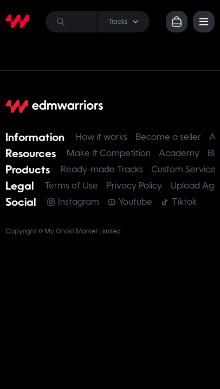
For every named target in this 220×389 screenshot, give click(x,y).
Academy (179, 153)
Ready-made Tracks (102, 169)
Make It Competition (109, 153)
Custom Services (185, 169)
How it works (101, 137)
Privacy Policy (134, 185)
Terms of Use (71, 185)
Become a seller (168, 137)
